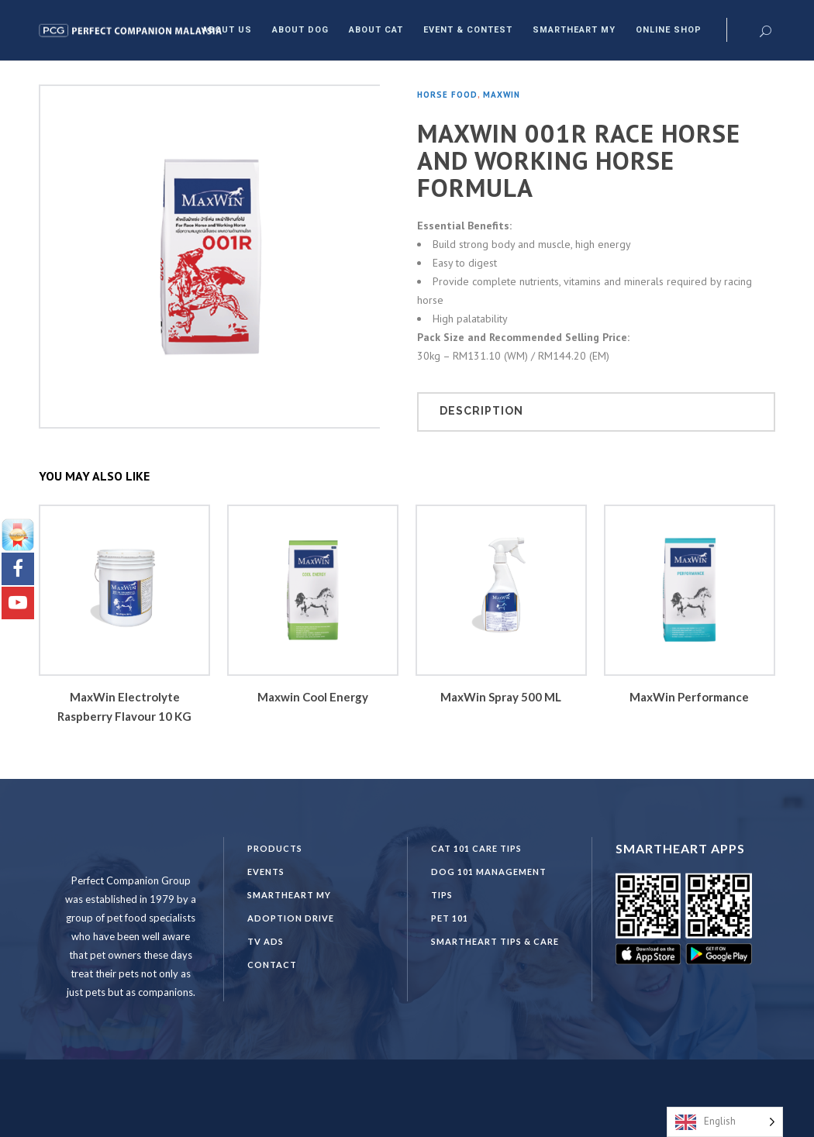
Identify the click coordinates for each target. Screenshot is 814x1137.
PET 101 (449, 918)
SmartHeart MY (289, 895)
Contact (272, 965)
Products (274, 848)
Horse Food (447, 94)
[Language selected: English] (725, 1122)
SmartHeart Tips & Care (495, 941)
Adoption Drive (290, 918)
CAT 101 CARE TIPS (476, 848)
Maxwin (501, 94)
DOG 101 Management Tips (489, 883)
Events (266, 872)
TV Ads (265, 941)
